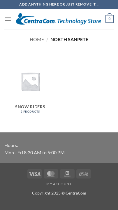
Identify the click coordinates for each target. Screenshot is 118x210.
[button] (7, 19)
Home (37, 39)
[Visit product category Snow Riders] (30, 86)
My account (58, 184)
